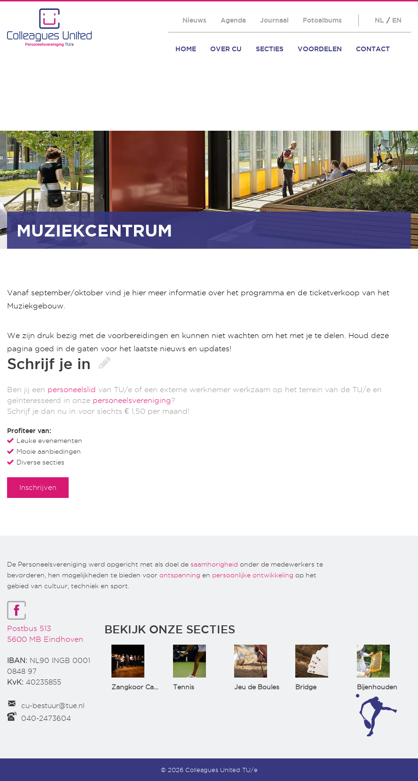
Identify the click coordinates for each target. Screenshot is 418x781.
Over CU (226, 49)
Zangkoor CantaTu (142, 687)
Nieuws (194, 20)
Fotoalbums (322, 20)
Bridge (305, 687)
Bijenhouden (377, 687)
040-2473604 (46, 718)
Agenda (233, 20)
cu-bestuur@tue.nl (53, 706)
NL (379, 20)
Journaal (274, 20)
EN (397, 20)
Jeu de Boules (256, 687)
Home (185, 49)
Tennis (183, 687)
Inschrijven (37, 487)
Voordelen (320, 49)
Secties (270, 49)
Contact (373, 49)
